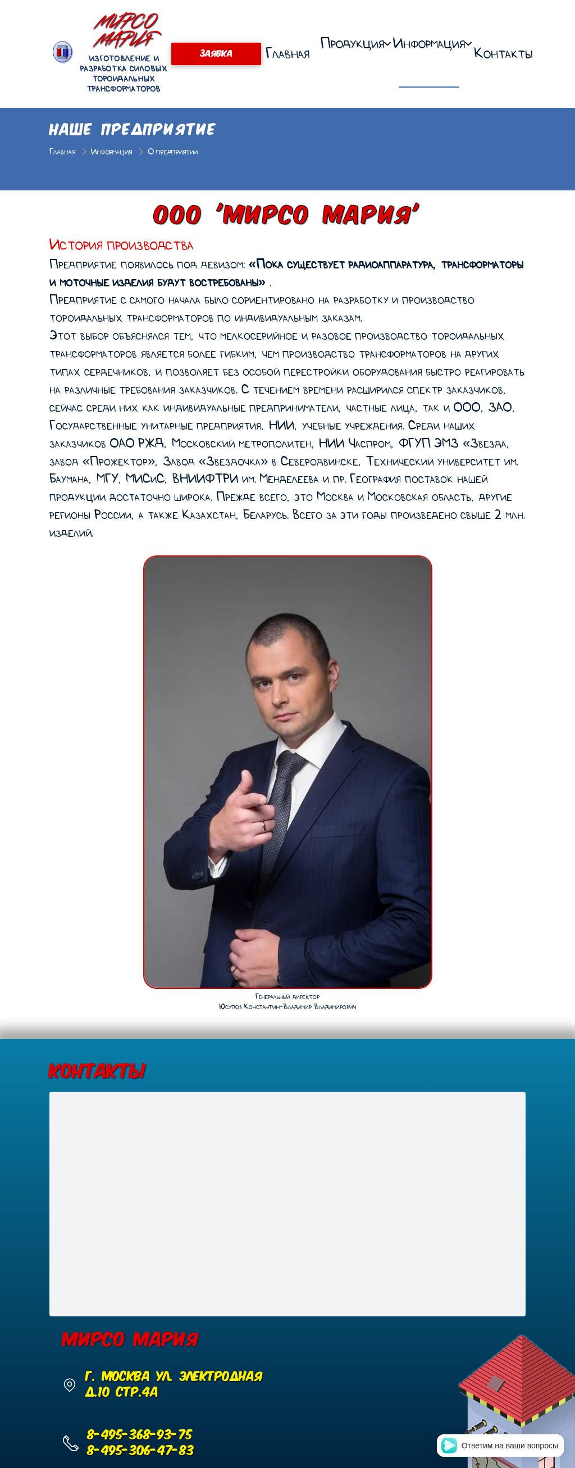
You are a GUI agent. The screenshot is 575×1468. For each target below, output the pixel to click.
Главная (287, 53)
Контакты (503, 53)
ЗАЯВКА (216, 53)
